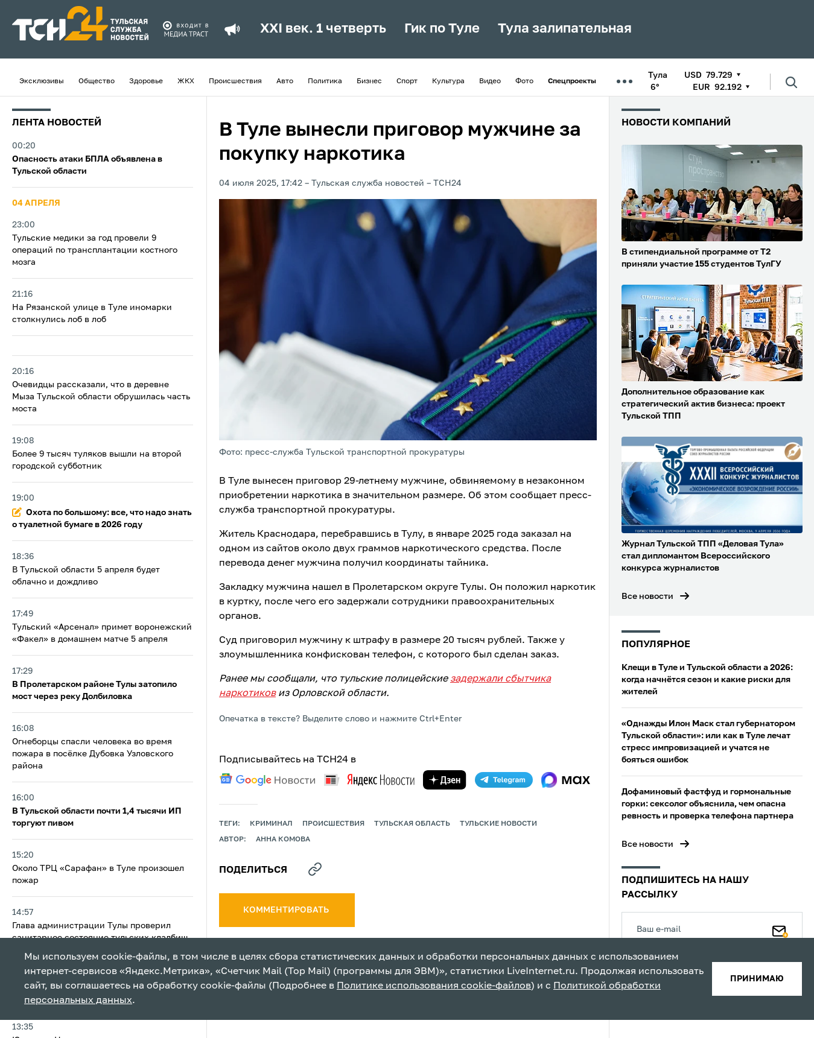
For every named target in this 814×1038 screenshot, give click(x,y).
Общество (96, 81)
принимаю (757, 979)
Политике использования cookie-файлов (434, 986)
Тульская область (412, 824)
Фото (524, 81)
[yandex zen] (444, 780)
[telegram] (504, 780)
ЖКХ (185, 81)
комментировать (287, 910)
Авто (284, 81)
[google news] (267, 779)
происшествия (333, 824)
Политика (325, 81)
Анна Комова (283, 839)
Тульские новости (498, 824)
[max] (565, 780)
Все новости (647, 596)
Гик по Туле (442, 29)
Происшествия (235, 81)
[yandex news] (369, 779)
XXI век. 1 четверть (323, 29)
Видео (490, 81)
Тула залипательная (565, 29)
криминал (271, 824)
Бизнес (369, 81)
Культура (448, 81)
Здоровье (146, 81)
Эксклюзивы (41, 81)
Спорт (407, 81)
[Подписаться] (780, 929)
